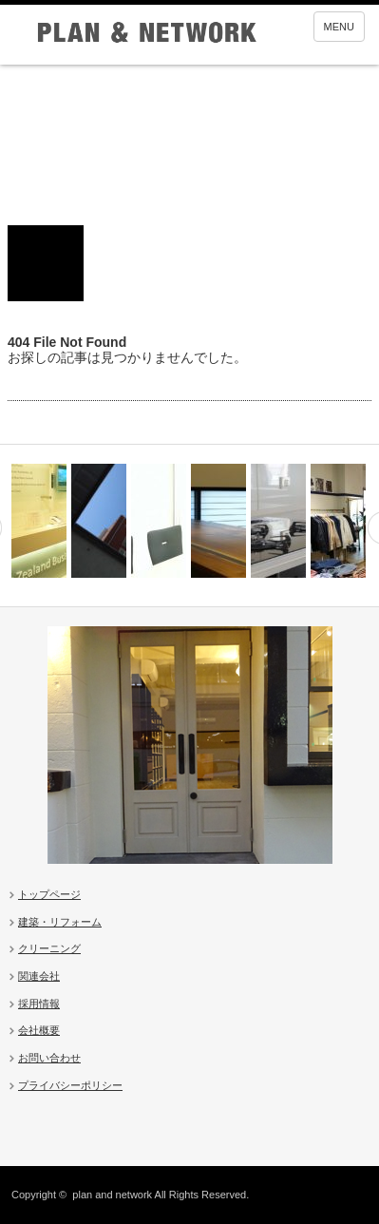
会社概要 (39, 1030)
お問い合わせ (49, 1057)
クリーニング (49, 948)
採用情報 (39, 1003)
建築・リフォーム (60, 922)
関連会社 (39, 976)
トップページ (49, 894)
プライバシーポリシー (70, 1085)
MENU (339, 26)
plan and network (112, 1194)
